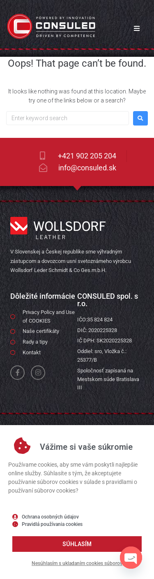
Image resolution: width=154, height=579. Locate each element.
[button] (136, 28)
